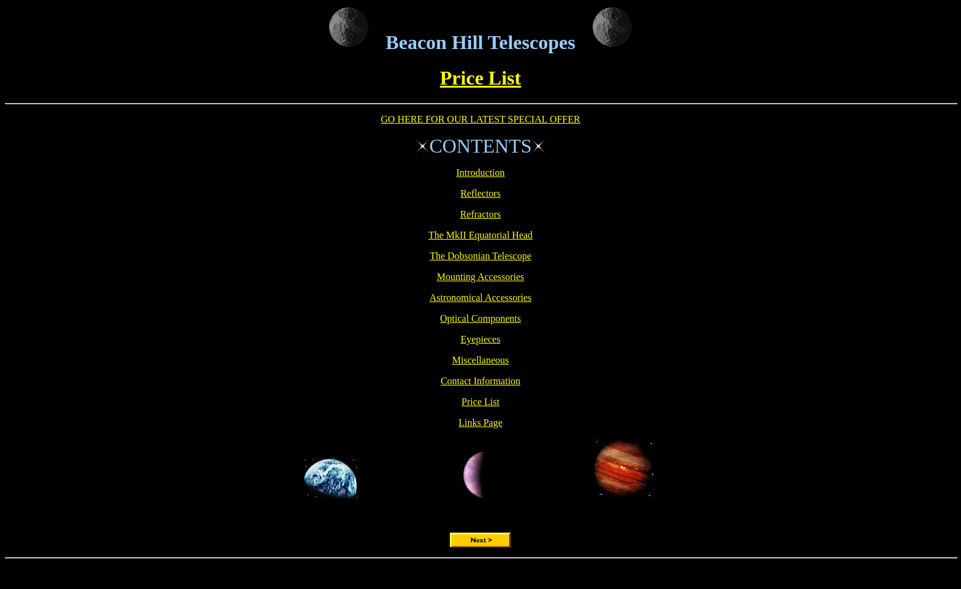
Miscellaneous (480, 360)
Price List (480, 78)
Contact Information (480, 381)
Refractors (480, 214)
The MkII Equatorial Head (480, 235)
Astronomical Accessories (481, 297)
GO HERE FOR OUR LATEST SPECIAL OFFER (480, 119)
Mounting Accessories (481, 277)
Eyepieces (481, 339)
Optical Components (480, 318)
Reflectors (480, 193)
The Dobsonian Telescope (480, 256)
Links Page (480, 422)
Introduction (480, 172)
